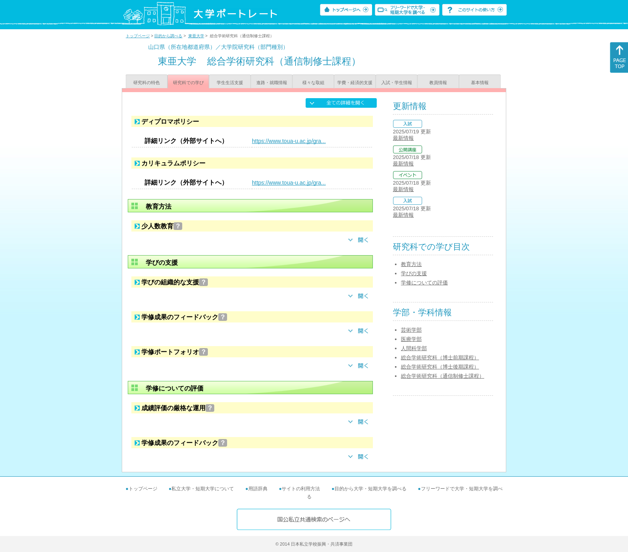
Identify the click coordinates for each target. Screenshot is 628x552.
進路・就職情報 (271, 82)
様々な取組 (313, 82)
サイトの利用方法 (301, 489)
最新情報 (403, 138)
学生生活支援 (230, 82)
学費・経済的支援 (354, 82)
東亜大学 (196, 36)
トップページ (138, 36)
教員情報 (438, 82)
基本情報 (480, 82)
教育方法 (411, 264)
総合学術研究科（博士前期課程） (440, 358)
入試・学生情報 (396, 82)
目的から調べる (168, 36)
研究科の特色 (146, 82)
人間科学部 (414, 348)
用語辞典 (258, 489)
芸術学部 (411, 330)
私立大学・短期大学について (202, 489)
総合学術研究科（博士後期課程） (440, 367)
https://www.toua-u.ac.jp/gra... (289, 141)
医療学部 (411, 339)
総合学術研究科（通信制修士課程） (442, 376)
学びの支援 (414, 273)
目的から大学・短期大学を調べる (370, 489)
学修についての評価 (424, 283)
